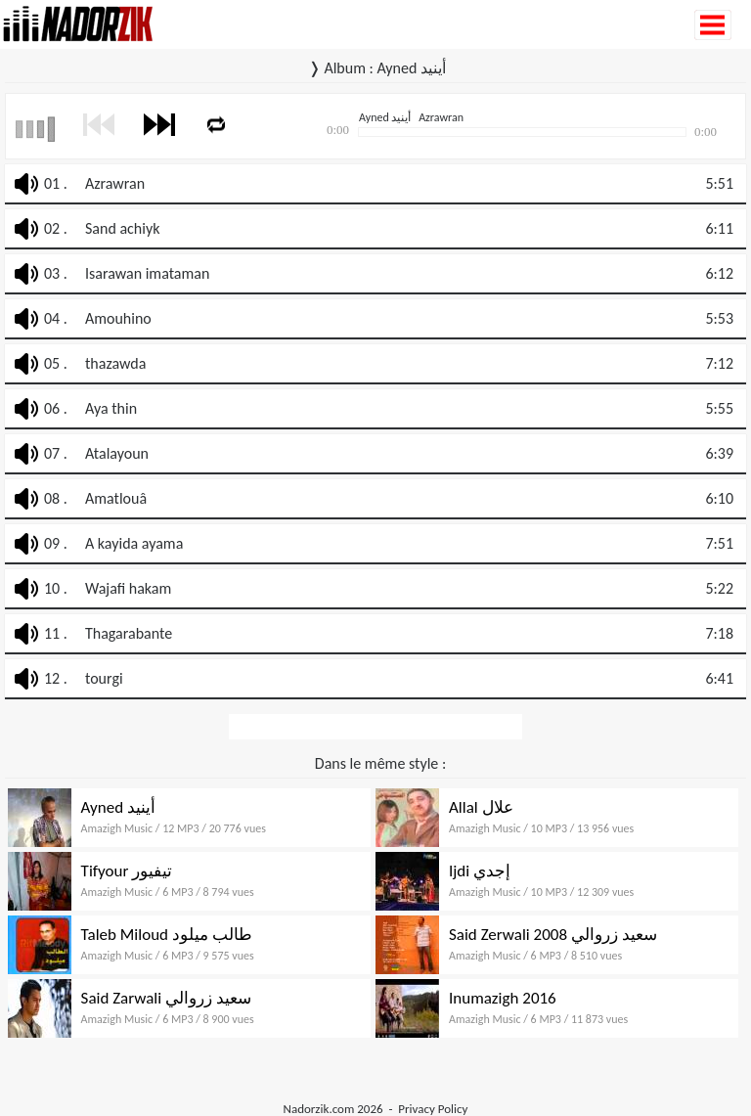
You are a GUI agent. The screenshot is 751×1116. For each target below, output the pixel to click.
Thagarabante (128, 633)
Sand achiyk (122, 228)
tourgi (104, 678)
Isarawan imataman (147, 273)
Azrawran (115, 183)
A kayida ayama (134, 543)
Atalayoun (117, 453)
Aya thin (111, 408)
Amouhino (118, 318)
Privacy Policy (432, 1108)
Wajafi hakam (128, 588)
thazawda (115, 363)
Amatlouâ (116, 498)
